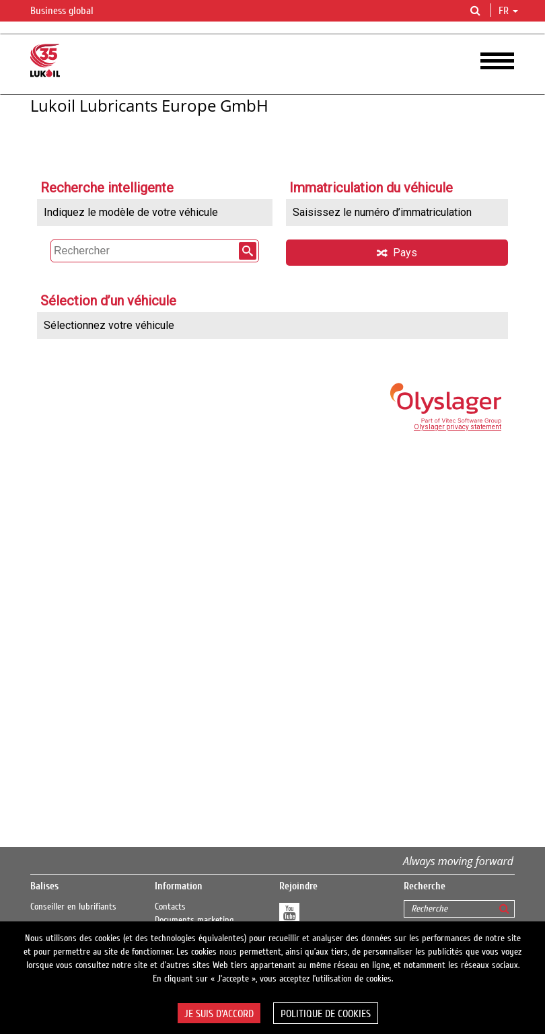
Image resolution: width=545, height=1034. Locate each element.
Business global (70, 11)
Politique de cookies (326, 1014)
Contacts (170, 906)
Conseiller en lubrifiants (73, 906)
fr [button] (508, 11)
